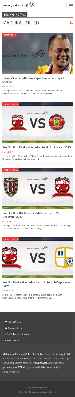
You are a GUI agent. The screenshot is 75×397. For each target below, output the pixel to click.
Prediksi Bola (11, 104)
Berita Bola (10, 35)
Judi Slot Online (13, 322)
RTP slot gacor (26, 367)
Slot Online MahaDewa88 (18, 334)
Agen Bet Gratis (13, 340)
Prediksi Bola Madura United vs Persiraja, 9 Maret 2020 (36, 147)
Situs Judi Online (13, 328)
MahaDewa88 (10, 354)
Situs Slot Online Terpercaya (41, 354)
